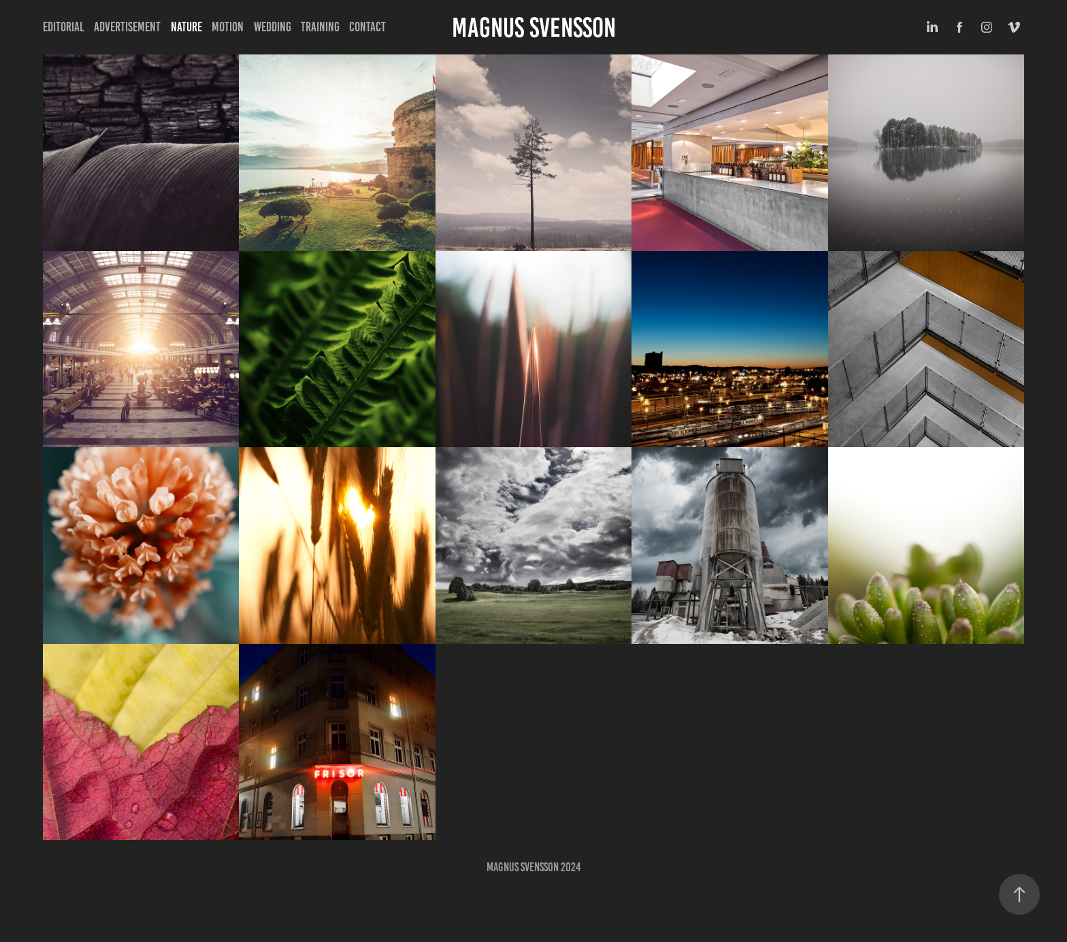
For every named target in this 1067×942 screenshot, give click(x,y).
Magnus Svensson (534, 27)
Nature (186, 27)
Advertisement (127, 27)
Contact (367, 27)
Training (320, 27)
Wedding (272, 27)
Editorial (63, 27)
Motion (228, 27)
